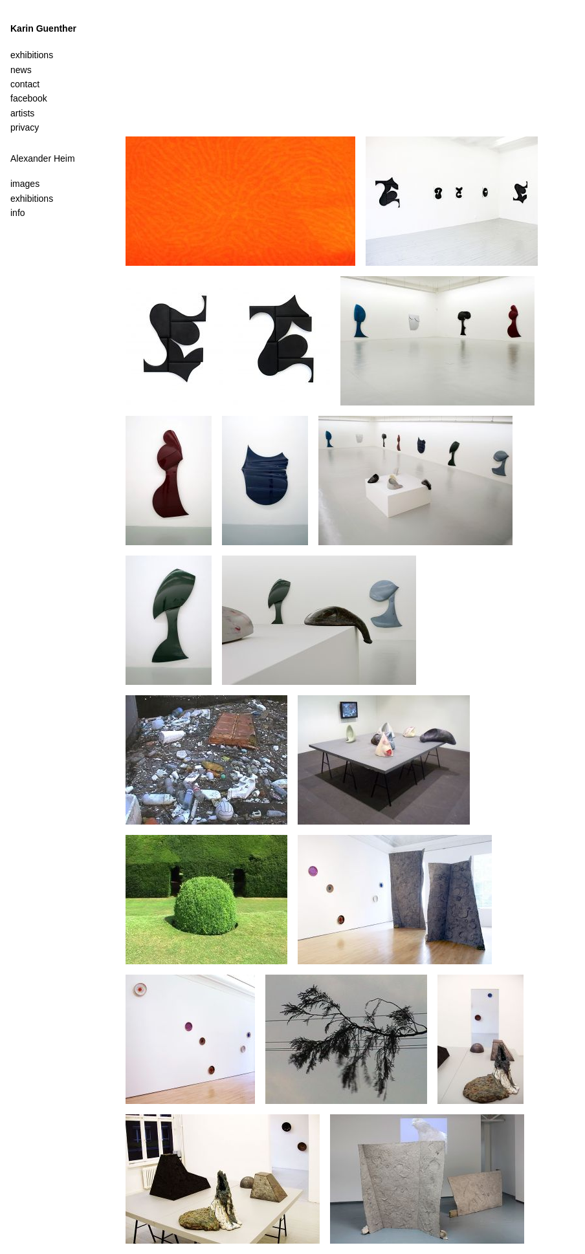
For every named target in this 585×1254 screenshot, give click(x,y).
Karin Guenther (43, 28)
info (17, 213)
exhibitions (31, 198)
